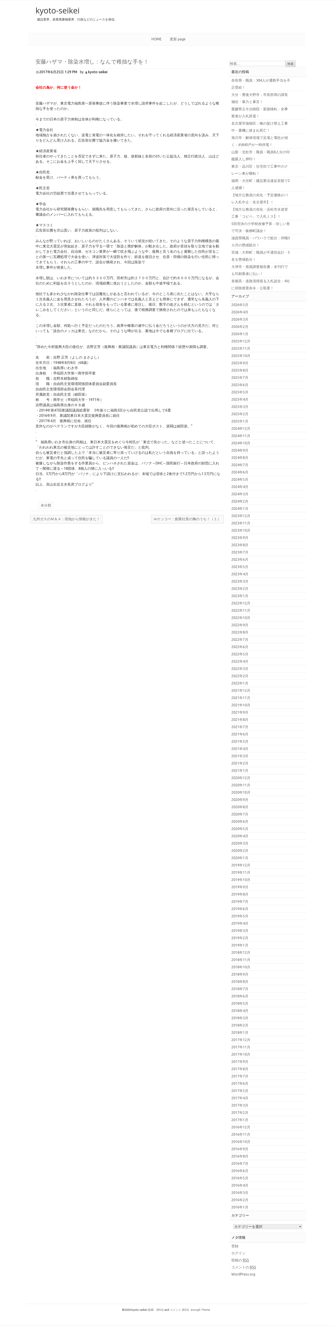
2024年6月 (239, 472)
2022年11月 (240, 610)
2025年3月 (239, 407)
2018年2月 (239, 1025)
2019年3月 (239, 931)
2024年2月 (239, 501)
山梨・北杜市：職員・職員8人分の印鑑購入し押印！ (260, 155)
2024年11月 (240, 436)
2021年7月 (239, 727)
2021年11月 (240, 698)
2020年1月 (239, 858)
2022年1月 (239, 683)
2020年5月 (239, 829)
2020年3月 (239, 843)
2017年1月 (239, 1120)
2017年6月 (239, 1083)
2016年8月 (239, 1156)
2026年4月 (239, 312)
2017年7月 (239, 1076)
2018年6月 (239, 996)
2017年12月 (240, 1040)
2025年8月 (239, 370)
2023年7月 (239, 552)
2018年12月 (240, 952)
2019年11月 (240, 872)
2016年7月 (239, 1163)
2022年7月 (239, 639)
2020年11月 (240, 785)
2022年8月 (239, 632)
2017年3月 (239, 1105)
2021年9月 (239, 712)
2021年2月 (239, 763)
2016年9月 (239, 1149)
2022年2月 (239, 676)
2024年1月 (239, 509)
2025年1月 (239, 421)
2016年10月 (240, 1142)
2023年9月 (239, 538)
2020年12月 (240, 778)
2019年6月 (239, 909)
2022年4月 (239, 661)
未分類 (46, 505)
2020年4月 (239, 836)
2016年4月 (239, 1185)
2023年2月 (239, 589)
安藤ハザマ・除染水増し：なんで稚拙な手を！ (92, 61)
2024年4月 (239, 487)
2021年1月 (239, 770)
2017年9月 (239, 1062)
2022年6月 (239, 647)
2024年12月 (240, 428)
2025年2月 (239, 414)
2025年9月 (239, 363)
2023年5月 (239, 567)
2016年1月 (239, 1207)
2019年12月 (240, 865)
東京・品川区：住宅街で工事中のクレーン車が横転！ (259, 169)
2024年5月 (239, 479)
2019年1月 (239, 945)
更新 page (177, 39)
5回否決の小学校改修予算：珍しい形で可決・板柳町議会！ (260, 227)
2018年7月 (239, 989)
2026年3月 (239, 319)
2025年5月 (239, 392)
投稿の (240, 1260)
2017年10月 (240, 1054)
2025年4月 (239, 399)
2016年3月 (239, 1193)
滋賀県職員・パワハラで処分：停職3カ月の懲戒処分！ (260, 241)
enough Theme (200, 1309)
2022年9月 (239, 625)
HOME (156, 39)
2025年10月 (240, 356)
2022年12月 (240, 603)
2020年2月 (239, 851)
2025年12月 (240, 341)
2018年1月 (239, 1032)
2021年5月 (239, 741)
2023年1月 (239, 596)
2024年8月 (239, 458)
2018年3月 (239, 1018)
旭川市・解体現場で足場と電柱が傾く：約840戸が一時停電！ (259, 141)
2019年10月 (240, 880)
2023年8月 (239, 545)
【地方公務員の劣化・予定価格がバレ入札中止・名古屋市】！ (259, 198)
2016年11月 (240, 1134)
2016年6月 (239, 1171)
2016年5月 (239, 1178)
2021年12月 (240, 690)
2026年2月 (239, 327)
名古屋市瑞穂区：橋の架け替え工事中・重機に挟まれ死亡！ (259, 126)
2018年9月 (239, 974)
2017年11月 (240, 1047)
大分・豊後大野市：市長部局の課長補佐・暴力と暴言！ (259, 98)
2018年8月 (239, 982)
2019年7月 (239, 901)
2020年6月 (239, 821)
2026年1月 (239, 334)
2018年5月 (239, 1003)
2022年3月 (239, 669)
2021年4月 (239, 749)
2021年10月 (240, 705)
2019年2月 (239, 938)
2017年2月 (239, 1113)
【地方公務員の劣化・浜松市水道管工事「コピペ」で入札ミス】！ (259, 212)
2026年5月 (239, 305)
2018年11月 (240, 960)
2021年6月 (239, 734)
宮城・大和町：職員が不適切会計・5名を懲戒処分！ (260, 255)
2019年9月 (239, 887)
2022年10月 (240, 618)
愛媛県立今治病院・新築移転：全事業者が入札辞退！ (259, 112)
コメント (179, 1309)
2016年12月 (240, 1127)
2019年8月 (239, 894)
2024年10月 (240, 443)
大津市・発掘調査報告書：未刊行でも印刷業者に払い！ (259, 270)
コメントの (243, 1267)
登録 (234, 1246)
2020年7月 (239, 814)
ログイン (238, 1253)
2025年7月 (239, 378)
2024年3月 (239, 494)
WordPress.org (243, 1274)
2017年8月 (239, 1069)
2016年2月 (239, 1200)
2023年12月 (240, 516)
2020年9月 (239, 800)
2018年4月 (239, 1011)
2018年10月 (240, 967)
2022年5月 (239, 654)
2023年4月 (239, 574)
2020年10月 (240, 792)
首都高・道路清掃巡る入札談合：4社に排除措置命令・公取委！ (260, 284)
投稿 (156, 1309)
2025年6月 (239, 385)
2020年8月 (239, 807)
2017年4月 (239, 1098)
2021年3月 (239, 756)
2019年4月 (239, 923)
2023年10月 (240, 530)
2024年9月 (239, 450)
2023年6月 (239, 559)
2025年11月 (240, 348)
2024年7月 (239, 465)
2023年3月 (239, 581)
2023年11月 (240, 523)
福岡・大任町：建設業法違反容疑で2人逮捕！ (260, 184)
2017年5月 (239, 1091)
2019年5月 (239, 916)
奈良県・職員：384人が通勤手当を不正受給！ (260, 83)
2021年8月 (239, 720)
